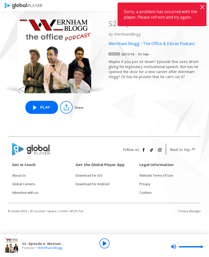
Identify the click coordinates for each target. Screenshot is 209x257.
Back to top (183, 149)
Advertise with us (25, 192)
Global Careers (23, 184)
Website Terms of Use (156, 175)
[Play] (104, 243)
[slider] (187, 247)
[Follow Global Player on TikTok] (151, 151)
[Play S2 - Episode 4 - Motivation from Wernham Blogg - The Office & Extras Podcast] (41, 107)
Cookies (145, 192)
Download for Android (92, 184)
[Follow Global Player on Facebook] (143, 151)
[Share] (71, 107)
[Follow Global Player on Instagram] (159, 151)
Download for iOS (89, 175)
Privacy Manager (190, 211)
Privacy (144, 184)
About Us (19, 175)
